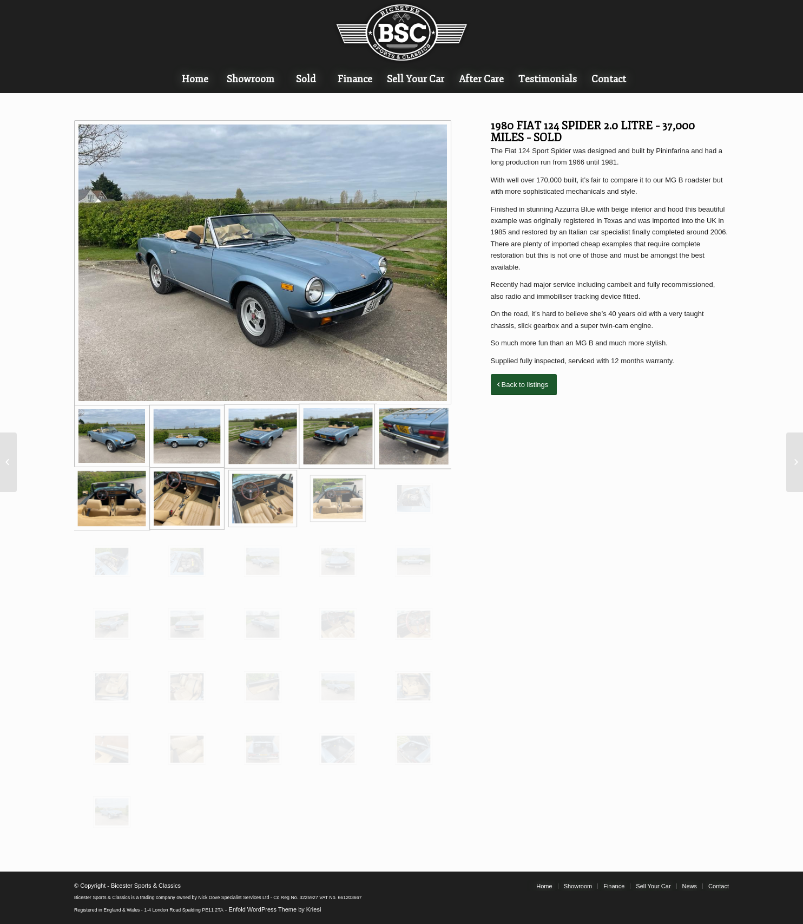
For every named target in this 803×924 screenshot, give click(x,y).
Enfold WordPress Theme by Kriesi (275, 909)
